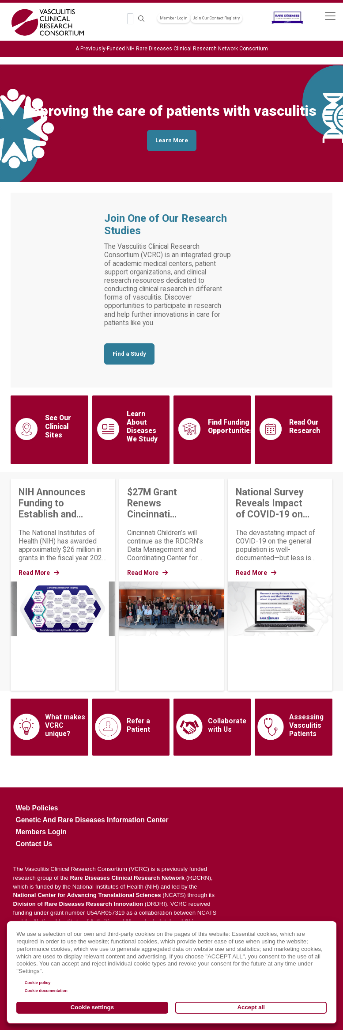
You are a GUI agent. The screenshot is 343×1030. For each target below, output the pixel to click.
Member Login (174, 18)
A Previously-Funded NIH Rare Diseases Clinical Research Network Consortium (171, 49)
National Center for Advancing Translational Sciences (87, 895)
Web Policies (37, 808)
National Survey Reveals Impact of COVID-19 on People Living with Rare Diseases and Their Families (270, 503)
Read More (39, 572)
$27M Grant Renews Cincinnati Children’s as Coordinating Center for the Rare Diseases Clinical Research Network (164, 503)
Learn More (171, 140)
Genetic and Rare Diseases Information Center (92, 820)
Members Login (41, 832)
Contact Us (34, 844)
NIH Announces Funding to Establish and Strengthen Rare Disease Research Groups (56, 503)
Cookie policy (38, 983)
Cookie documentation (46, 990)
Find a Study (129, 353)
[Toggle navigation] (330, 15)
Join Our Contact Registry (216, 18)
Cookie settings (92, 1007)
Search (141, 19)
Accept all (251, 1007)
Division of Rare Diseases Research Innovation (78, 904)
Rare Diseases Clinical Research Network (127, 877)
